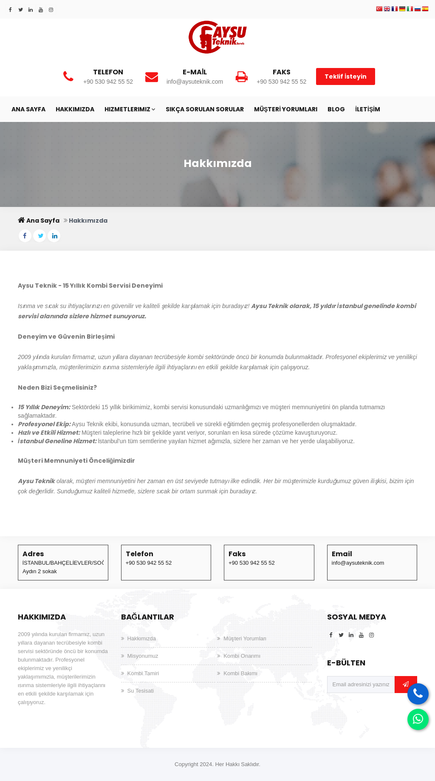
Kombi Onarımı (241, 656)
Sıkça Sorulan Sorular (205, 109)
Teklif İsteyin (346, 76)
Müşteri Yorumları (285, 109)
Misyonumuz (142, 656)
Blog (336, 109)
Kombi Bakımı (240, 673)
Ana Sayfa (28, 109)
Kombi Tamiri (143, 673)
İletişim (367, 109)
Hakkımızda (75, 109)
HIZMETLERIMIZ (130, 109)
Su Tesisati (140, 691)
